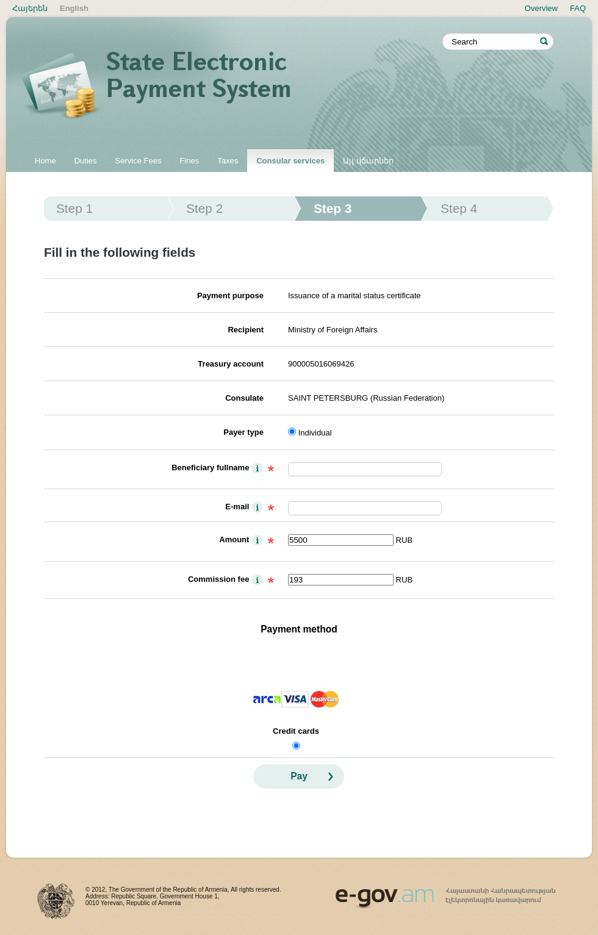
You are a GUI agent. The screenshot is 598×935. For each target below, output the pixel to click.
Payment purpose (230, 295)
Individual (315, 432)
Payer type (243, 432)
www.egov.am (445, 893)
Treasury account (231, 363)
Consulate (244, 398)
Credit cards (296, 731)
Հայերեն (30, 8)
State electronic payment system (231, 86)
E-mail (237, 506)
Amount (234, 539)
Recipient (246, 329)
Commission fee (218, 579)
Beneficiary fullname (210, 467)
